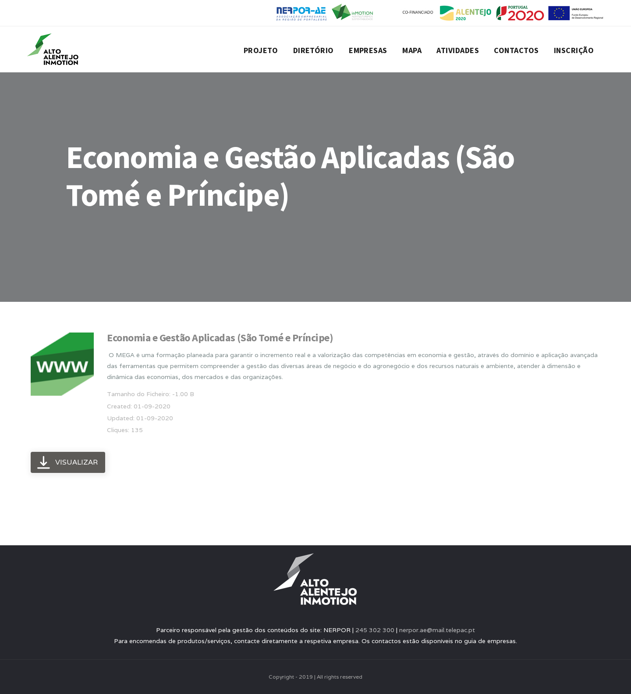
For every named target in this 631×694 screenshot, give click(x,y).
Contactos (516, 50)
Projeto (261, 50)
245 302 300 (374, 630)
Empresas (368, 50)
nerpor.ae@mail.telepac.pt (437, 630)
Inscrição (574, 50)
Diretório (313, 50)
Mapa (412, 50)
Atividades (457, 50)
